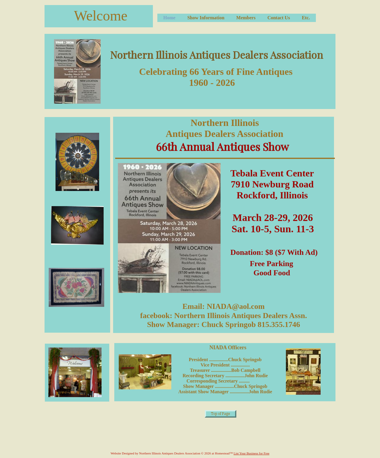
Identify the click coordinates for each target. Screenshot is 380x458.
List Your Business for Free (252, 453)
